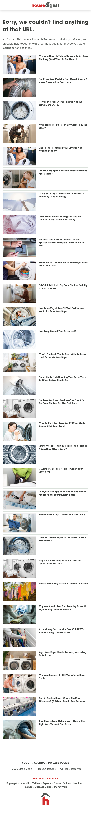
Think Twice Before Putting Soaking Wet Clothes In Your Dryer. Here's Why (60, 218)
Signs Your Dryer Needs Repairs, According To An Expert (62, 654)
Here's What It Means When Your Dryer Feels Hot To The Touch (63, 264)
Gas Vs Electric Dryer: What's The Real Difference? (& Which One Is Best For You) (62, 700)
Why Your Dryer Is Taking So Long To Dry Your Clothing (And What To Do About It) (63, 58)
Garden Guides (62, 783)
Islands (28, 787)
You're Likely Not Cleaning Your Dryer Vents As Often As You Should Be (62, 379)
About (26, 763)
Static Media (25, 769)
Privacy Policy (58, 763)
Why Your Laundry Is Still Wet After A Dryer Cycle (62, 677)
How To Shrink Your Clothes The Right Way (62, 515)
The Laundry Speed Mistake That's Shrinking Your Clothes (63, 172)
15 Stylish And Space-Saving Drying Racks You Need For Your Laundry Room (62, 493)
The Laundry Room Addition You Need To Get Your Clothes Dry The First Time (61, 402)
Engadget (11, 783)
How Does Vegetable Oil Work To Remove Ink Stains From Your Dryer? (61, 310)
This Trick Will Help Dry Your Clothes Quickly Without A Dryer (63, 287)
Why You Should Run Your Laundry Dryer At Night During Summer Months (62, 608)
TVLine (36, 783)
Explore (47, 783)
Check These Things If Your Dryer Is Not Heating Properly (60, 149)
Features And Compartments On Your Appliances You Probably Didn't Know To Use (61, 243)
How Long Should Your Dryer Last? (57, 331)
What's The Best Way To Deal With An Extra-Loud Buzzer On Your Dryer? (62, 356)
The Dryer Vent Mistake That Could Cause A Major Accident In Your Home (63, 81)
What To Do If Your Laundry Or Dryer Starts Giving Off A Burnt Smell (62, 425)
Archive (39, 763)
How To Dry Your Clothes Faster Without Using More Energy (60, 103)
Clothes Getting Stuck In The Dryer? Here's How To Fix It (62, 539)
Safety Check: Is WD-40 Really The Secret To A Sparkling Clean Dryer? (63, 447)
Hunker (77, 783)
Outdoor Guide (43, 787)
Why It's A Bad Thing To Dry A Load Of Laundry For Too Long (60, 562)
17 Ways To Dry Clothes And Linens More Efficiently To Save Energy (61, 195)
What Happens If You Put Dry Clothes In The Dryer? (63, 126)
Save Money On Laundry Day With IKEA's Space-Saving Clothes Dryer (61, 631)
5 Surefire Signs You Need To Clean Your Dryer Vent (61, 470)
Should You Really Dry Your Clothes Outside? (63, 584)
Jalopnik (24, 783)
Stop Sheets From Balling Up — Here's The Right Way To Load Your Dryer (62, 723)
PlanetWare (60, 787)
